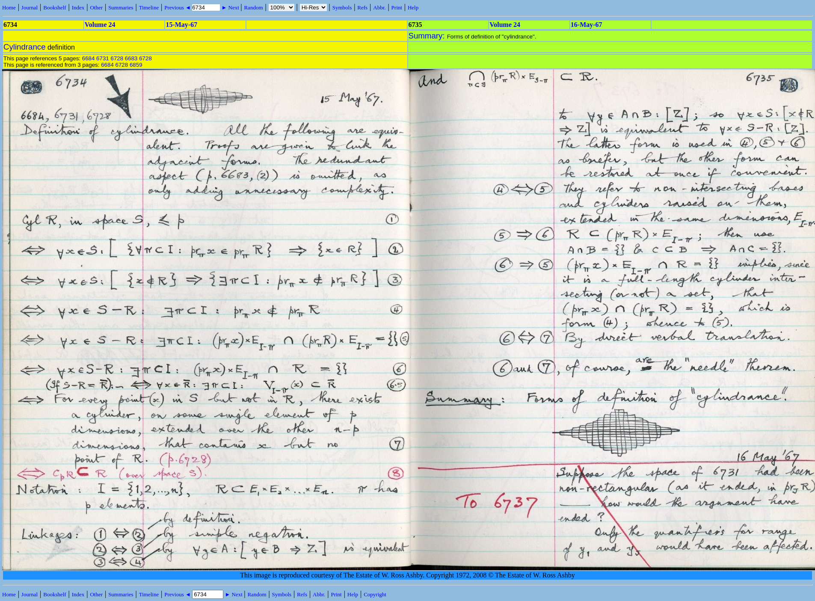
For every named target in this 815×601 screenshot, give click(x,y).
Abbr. (379, 7)
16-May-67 (586, 24)
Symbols (342, 7)
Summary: (428, 35)
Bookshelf (54, 7)
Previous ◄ (178, 7)
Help (413, 7)
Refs (362, 7)
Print (396, 7)
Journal (29, 7)
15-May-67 (181, 24)
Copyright (375, 594)
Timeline (149, 7)
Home (9, 7)
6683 (131, 58)
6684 (88, 58)
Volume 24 (100, 24)
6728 (116, 58)
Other (96, 7)
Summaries (120, 7)
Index (78, 7)
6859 (136, 65)
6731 (102, 58)
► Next (230, 7)
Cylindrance (24, 46)
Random (253, 7)
